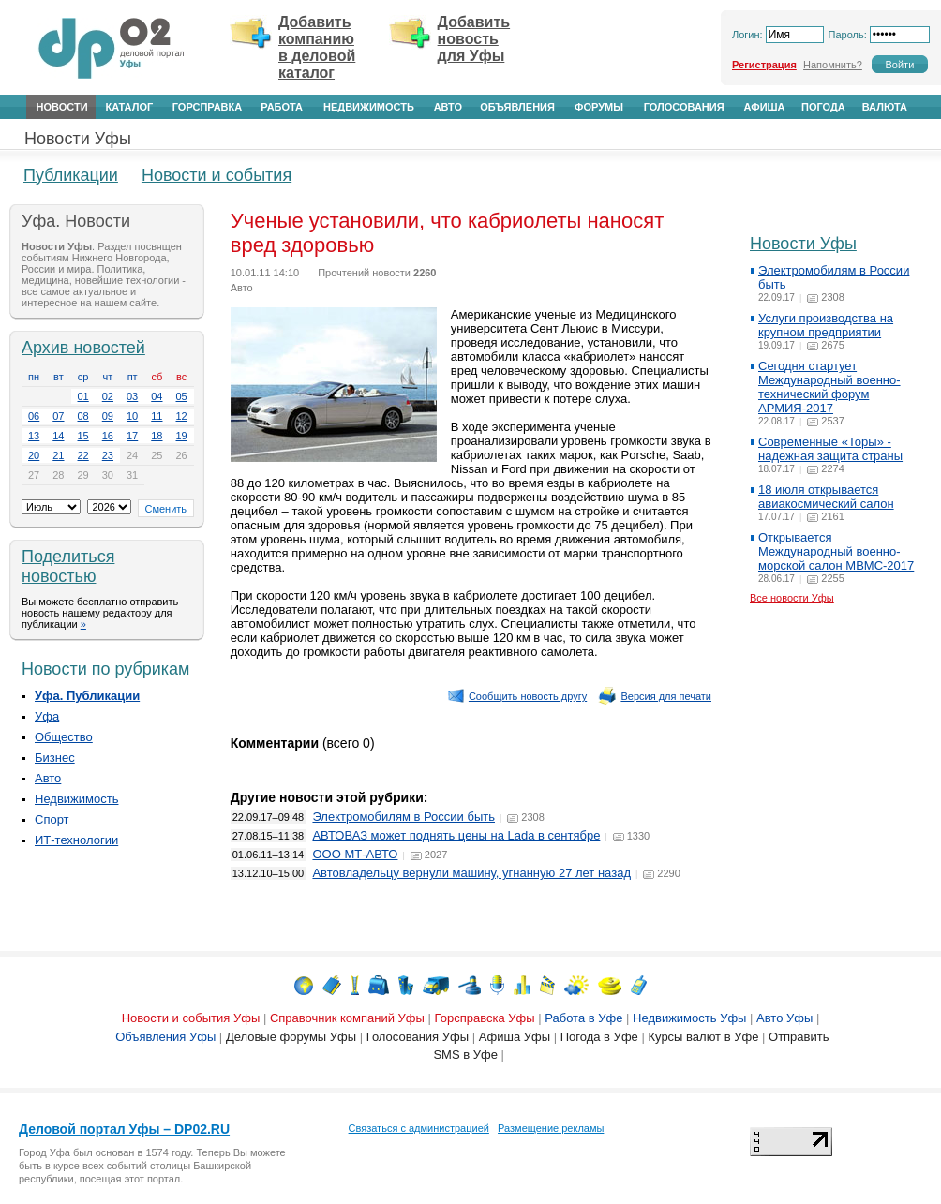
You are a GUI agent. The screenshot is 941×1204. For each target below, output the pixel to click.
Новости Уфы (77, 138)
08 (83, 416)
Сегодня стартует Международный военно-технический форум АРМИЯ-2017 (829, 387)
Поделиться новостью (68, 566)
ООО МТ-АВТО (354, 854)
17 (132, 435)
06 (33, 416)
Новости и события (216, 175)
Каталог (129, 106)
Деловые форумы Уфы (291, 1037)
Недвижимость (368, 106)
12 (181, 416)
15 (83, 435)
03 (132, 396)
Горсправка (207, 106)
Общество (64, 737)
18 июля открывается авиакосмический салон (826, 497)
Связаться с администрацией (419, 1128)
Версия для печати (654, 696)
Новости (62, 106)
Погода (823, 106)
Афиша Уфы (514, 1037)
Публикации (70, 175)
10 (132, 416)
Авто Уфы (784, 1018)
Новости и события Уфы (191, 1018)
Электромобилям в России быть (403, 817)
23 (107, 455)
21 (58, 455)
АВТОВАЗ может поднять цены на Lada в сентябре (456, 835)
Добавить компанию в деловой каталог (316, 47)
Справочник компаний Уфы (347, 1018)
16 (107, 435)
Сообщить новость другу (517, 696)
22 (83, 455)
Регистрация (764, 64)
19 (181, 435)
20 (33, 455)
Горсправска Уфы (485, 1018)
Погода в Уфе (599, 1037)
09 (107, 416)
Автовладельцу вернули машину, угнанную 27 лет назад (471, 873)
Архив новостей (83, 347)
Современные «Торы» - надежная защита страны (830, 449)
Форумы (599, 106)
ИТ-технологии (76, 840)
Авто (448, 106)
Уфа (47, 716)
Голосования (684, 106)
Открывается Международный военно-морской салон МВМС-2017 (836, 551)
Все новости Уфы (792, 597)
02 (107, 396)
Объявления (517, 106)
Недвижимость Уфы (689, 1018)
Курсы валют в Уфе (703, 1037)
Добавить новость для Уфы (474, 39)
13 (33, 435)
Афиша (764, 106)
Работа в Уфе (583, 1018)
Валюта (884, 106)
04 (156, 396)
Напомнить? (832, 64)
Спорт (52, 819)
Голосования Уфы (417, 1037)
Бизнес (55, 758)
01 (83, 396)
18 (156, 435)
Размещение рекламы (551, 1128)
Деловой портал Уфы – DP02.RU (124, 1129)
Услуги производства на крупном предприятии (825, 325)
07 (58, 416)
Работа (282, 106)
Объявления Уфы (165, 1037)
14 (58, 435)
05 (181, 396)
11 (156, 416)
